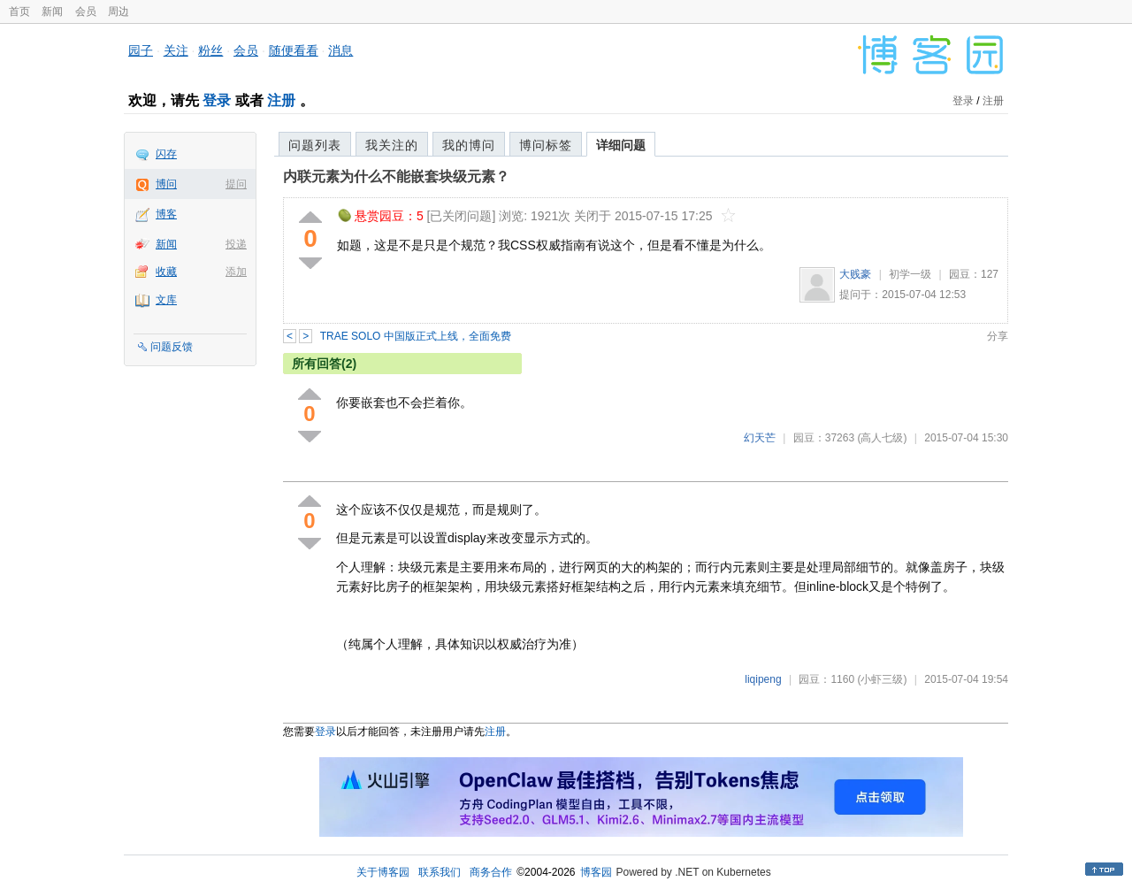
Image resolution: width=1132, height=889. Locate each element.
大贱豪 (855, 274)
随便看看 (293, 50)
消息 (340, 50)
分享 (997, 336)
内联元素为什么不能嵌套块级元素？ (396, 176)
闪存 (166, 154)
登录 (217, 100)
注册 (281, 100)
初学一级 (910, 274)
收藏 (166, 271)
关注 (176, 50)
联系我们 (439, 872)
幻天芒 (760, 438)
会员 (85, 11)
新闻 (52, 11)
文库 (166, 300)
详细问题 (621, 145)
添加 (236, 271)
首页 (19, 11)
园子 (140, 50)
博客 (166, 214)
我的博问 (468, 145)
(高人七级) (881, 438)
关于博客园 (382, 872)
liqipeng (763, 679)
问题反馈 (171, 347)
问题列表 (314, 145)
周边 (118, 11)
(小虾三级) (881, 679)
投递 (236, 244)
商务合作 (491, 872)
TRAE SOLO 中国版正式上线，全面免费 (415, 336)
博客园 (596, 872)
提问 (236, 184)
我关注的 (391, 145)
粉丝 (210, 50)
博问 (166, 184)
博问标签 (545, 145)
